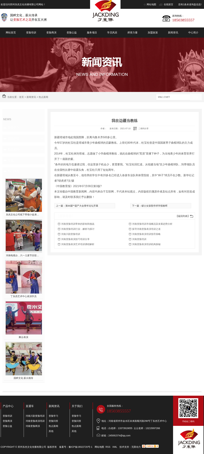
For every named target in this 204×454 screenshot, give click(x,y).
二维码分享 (143, 128)
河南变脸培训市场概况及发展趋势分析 (152, 224)
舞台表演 (23, 337)
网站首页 (11, 32)
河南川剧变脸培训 (70, 234)
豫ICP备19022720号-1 (80, 447)
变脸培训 (31, 32)
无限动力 (136, 447)
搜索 (196, 97)
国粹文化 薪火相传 (23, 378)
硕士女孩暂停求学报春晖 (154, 205)
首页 (21, 97)
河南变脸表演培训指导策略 (146, 234)
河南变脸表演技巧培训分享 (75, 239)
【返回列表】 (183, 216)
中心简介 (193, 32)
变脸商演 (51, 32)
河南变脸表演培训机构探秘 (146, 244)
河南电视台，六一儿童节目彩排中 (23, 255)
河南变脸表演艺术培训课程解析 (77, 244)
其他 (10, 160)
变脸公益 (72, 32)
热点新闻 (43, 97)
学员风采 (112, 32)
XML (115, 447)
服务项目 (92, 32)
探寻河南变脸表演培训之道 (146, 229)
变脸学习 (13, 127)
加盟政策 (153, 32)
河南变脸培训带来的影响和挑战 (77, 224)
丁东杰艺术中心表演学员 (23, 296)
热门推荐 (13, 171)
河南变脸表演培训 (35, 421)
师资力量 (132, 32)
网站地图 (151, 4)
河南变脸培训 (139, 239)
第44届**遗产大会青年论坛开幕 (81, 205)
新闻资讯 (173, 32)
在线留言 (168, 4)
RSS (108, 447)
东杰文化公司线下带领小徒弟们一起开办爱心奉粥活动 (23, 214)
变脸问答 (13, 138)
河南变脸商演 (33, 426)
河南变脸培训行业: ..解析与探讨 (78, 229)
